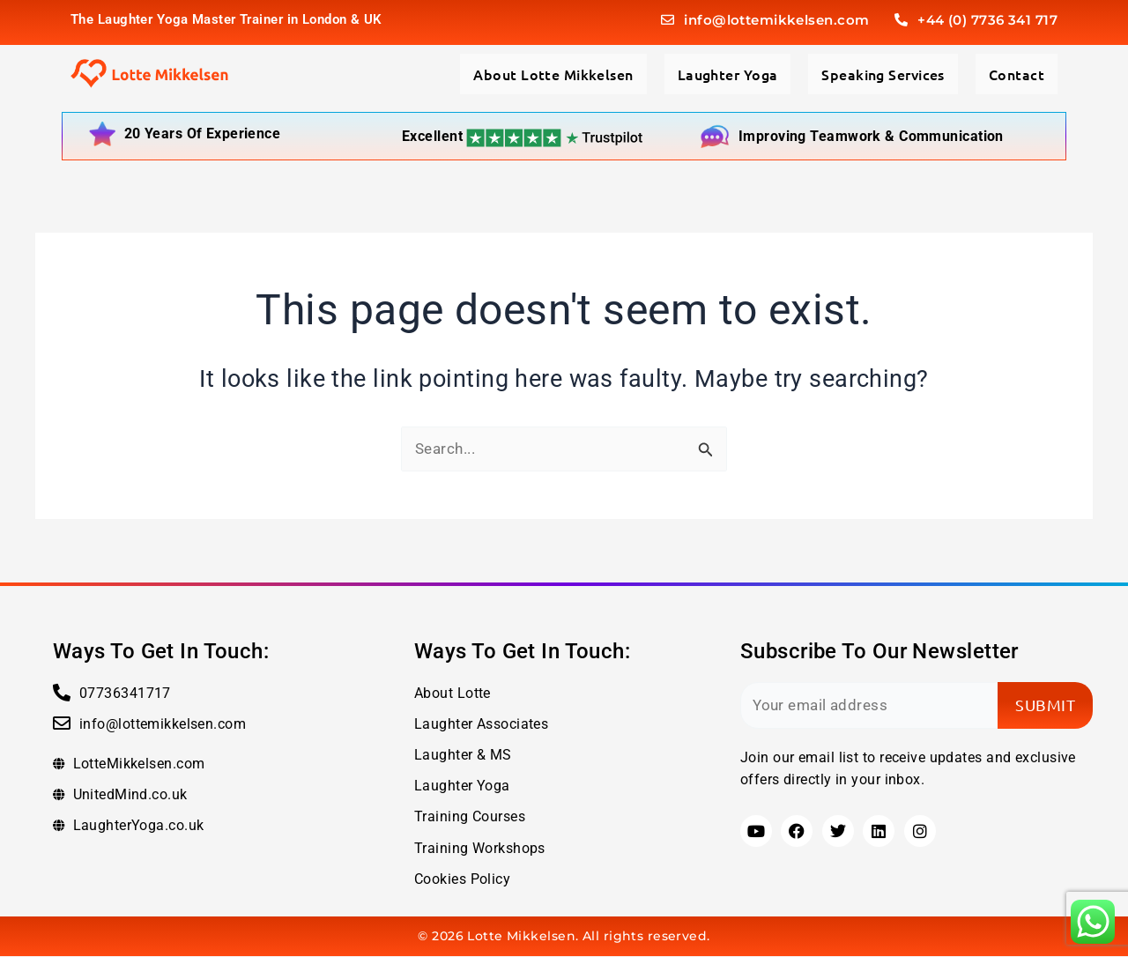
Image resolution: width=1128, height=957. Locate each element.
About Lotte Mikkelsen (553, 74)
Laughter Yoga (728, 74)
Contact (1016, 74)
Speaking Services (882, 74)
